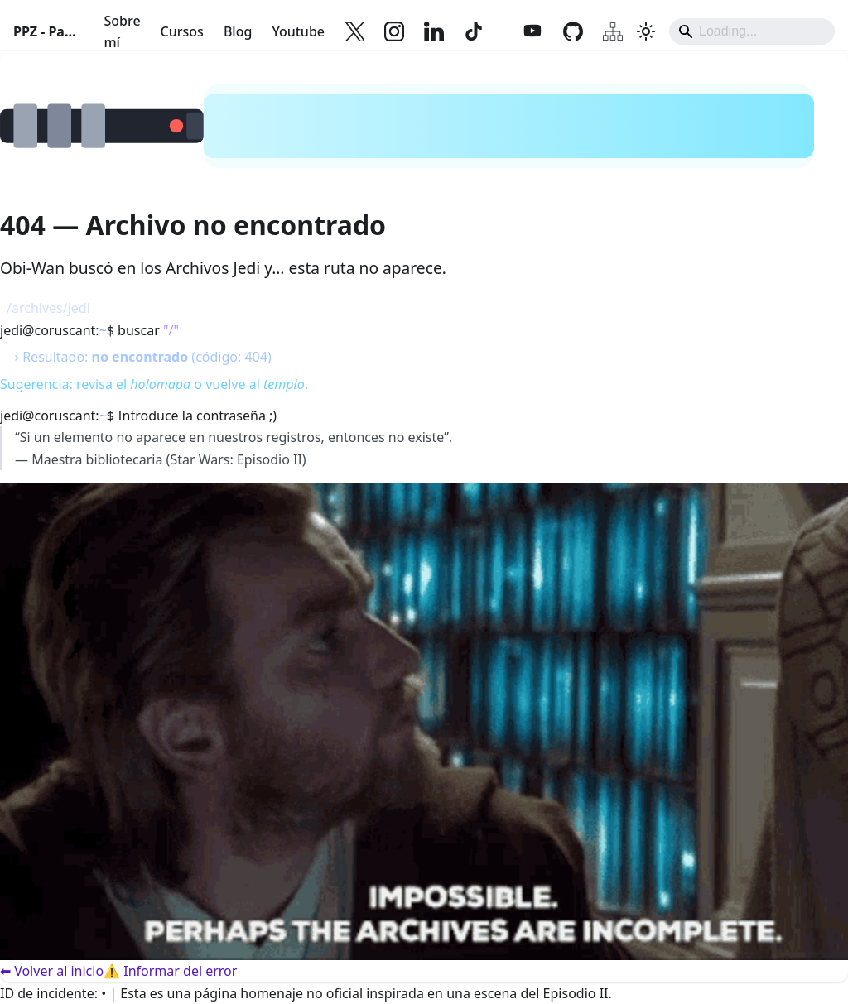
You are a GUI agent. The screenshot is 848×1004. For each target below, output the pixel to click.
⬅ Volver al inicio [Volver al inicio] (52, 971)
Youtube (298, 31)
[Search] (752, 31)
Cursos (182, 31)
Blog (238, 31)
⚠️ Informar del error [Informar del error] (170, 971)
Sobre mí (122, 31)
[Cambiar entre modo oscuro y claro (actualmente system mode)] (646, 31)
